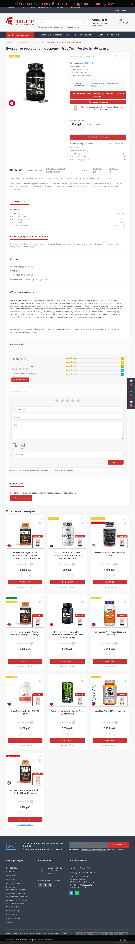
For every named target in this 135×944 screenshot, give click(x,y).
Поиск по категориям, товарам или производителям (58, 27)
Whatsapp (77, 893)
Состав (85, 169)
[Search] (84, 22)
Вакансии (10, 879)
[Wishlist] (116, 56)
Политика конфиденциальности (93, 849)
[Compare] (124, 56)
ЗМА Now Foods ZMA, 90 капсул (110, 711)
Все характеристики (117, 143)
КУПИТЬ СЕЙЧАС (25, 587)
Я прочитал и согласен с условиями (98, 849)
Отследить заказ (74, 7)
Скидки (54, 41)
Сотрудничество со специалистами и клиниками (27, 13)
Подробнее (48, 940)
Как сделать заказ (14, 867)
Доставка (11, 7)
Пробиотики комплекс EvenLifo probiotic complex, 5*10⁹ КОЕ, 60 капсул (102, 108)
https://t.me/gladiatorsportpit (50, 885)
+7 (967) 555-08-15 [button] (81, 867)
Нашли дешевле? (93, 124)
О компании (11, 875)
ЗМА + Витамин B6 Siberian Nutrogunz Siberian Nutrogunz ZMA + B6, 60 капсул (67, 555)
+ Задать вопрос (21, 498)
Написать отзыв (20, 379)
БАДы (68, 35)
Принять (122, 940)
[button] (131, 403)
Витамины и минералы (51, 35)
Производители (13, 918)
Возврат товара (13, 910)
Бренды (43, 41)
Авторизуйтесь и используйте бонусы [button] (104, 84)
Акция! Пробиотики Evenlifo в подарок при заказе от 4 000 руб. (98, 95)
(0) (92, 56)
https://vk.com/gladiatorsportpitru (40, 885)
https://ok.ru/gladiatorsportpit (45, 885)
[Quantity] (25, 575)
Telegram (71, 893)
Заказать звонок (97, 25)
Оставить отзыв (116, 462)
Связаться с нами (14, 906)
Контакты (59, 7)
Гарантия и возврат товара (40, 7)
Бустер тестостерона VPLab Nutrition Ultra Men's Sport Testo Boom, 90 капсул (67, 634)
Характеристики (34, 169)
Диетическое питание (108, 35)
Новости (10, 871)
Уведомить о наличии (98, 137)
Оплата (23, 7)
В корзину (25, 582)
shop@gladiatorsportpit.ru (82, 872)
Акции (65, 41)
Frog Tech (88, 63)
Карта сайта (11, 914)
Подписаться (118, 844)
